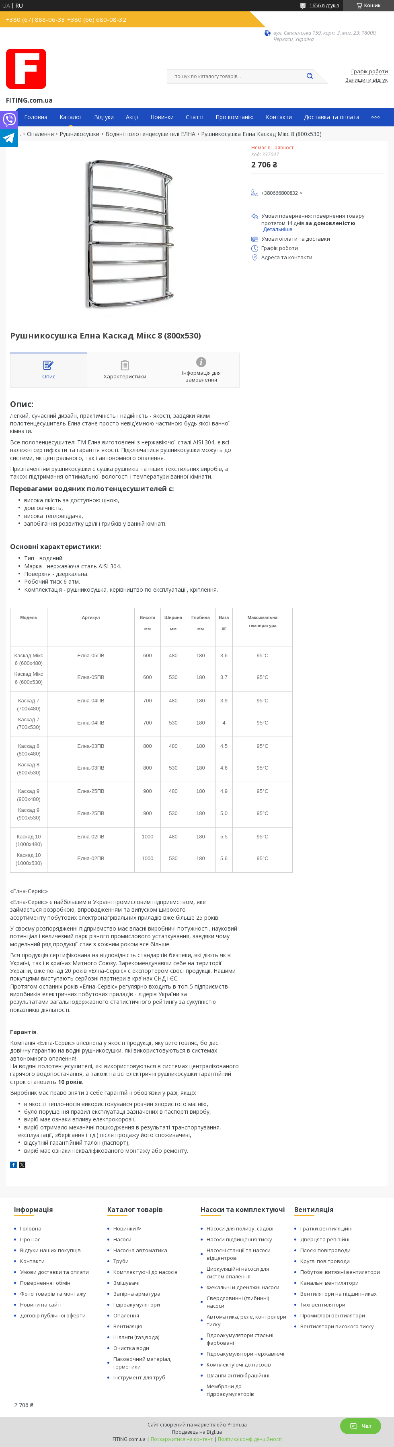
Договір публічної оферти (53, 1315)
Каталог (71, 117)
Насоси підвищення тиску (239, 1239)
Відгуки (104, 117)
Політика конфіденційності (250, 1439)
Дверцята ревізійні (324, 1239)
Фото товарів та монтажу (53, 1293)
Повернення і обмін (45, 1282)
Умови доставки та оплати (54, 1272)
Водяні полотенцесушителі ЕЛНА (150, 134)
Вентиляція (127, 1326)
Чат (360, 1426)
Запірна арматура (136, 1293)
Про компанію (234, 117)
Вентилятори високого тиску (337, 1326)
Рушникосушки (79, 134)
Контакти (279, 117)
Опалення (40, 134)
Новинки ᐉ (127, 1228)
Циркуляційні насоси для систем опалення (238, 1272)
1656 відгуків (324, 5)
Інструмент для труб (139, 1377)
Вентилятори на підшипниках (338, 1293)
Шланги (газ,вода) (136, 1337)
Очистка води (131, 1348)
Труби (121, 1261)
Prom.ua (237, 1424)
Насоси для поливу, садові (240, 1228)
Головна (35, 117)
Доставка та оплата (331, 117)
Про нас (30, 1239)
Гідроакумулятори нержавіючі (245, 1353)
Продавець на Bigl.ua (197, 1431)
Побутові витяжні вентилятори (340, 1272)
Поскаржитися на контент (182, 1439)
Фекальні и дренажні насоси (243, 1287)
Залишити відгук (366, 80)
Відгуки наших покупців (50, 1250)
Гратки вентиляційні (326, 1228)
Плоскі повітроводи (325, 1250)
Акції (132, 117)
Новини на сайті (41, 1304)
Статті (194, 117)
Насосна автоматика (140, 1250)
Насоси (122, 1239)
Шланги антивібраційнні (238, 1375)
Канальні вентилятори (329, 1282)
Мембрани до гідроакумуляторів (230, 1390)
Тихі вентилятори (322, 1304)
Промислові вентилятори (332, 1315)
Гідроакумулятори (136, 1304)
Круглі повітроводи (325, 1261)
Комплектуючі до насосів (145, 1272)
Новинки (162, 117)
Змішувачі (126, 1282)
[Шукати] (310, 76)
